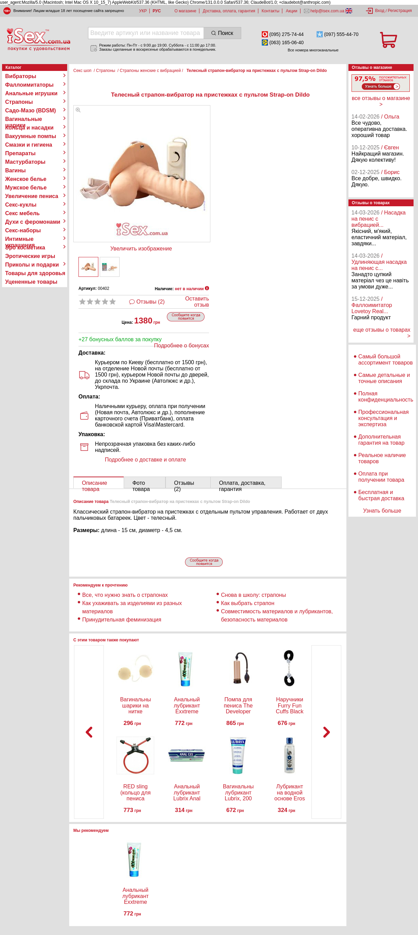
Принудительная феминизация (121, 620)
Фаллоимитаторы (29, 85)
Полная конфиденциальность (385, 397)
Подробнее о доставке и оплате (145, 460)
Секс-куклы (20, 205)
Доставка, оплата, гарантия (229, 11)
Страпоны (19, 102)
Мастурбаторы (25, 162)
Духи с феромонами (32, 222)
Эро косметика (25, 247)
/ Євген (390, 147)
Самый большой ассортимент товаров (385, 360)
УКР (143, 11)
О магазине (185, 11)
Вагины (15, 170)
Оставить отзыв (197, 302)
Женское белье (26, 179)
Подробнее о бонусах (181, 345)
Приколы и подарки (32, 265)
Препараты (20, 153)
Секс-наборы (23, 230)
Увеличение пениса (31, 196)
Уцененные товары (31, 282)
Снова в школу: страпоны (253, 595)
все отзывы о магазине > (381, 101)
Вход (379, 10)
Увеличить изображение (141, 248)
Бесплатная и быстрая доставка (381, 495)
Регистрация (400, 10)
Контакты (271, 11)
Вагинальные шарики (23, 119)
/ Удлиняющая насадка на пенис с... (379, 262)
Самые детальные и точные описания (384, 378)
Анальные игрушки (31, 93)
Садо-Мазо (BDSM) (30, 110)
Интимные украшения (20, 239)
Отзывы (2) (150, 302)
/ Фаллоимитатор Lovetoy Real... (372, 305)
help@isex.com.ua (327, 11)
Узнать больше (382, 511)
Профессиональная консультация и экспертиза (383, 418)
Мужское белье (26, 187)
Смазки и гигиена (28, 145)
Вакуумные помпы (30, 136)
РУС (156, 11)
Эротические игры (30, 256)
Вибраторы (20, 76)
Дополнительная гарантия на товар (381, 440)
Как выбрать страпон (247, 603)
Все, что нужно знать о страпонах (125, 595)
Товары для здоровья (35, 273)
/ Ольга (390, 117)
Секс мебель (22, 213)
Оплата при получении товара (381, 477)
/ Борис (390, 172)
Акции (291, 11)
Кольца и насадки (29, 128)
